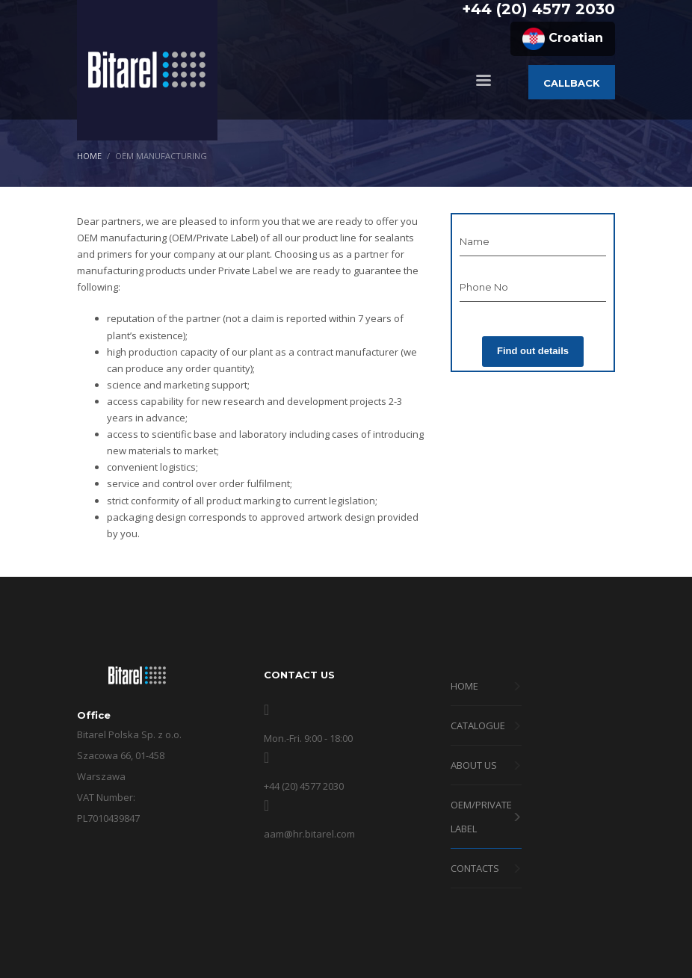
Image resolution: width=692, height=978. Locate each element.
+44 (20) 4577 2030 (538, 9)
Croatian (562, 39)
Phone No (484, 287)
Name (474, 241)
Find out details (533, 350)
